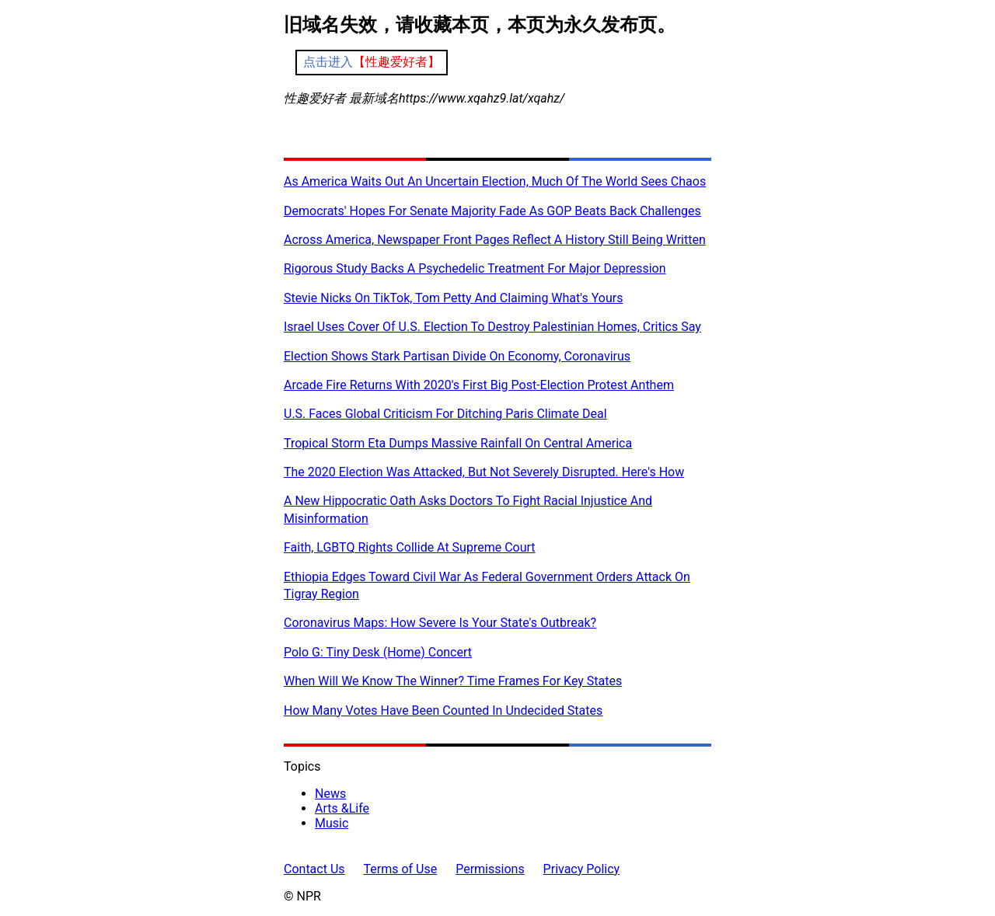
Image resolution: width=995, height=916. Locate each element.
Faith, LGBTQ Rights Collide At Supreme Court (410, 547)
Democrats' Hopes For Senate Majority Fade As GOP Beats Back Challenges (492, 211)
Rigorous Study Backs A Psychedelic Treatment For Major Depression (475, 268)
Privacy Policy (581, 869)
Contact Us (314, 869)
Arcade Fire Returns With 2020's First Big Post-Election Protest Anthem (479, 385)
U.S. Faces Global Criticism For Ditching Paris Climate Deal (445, 413)
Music (331, 823)
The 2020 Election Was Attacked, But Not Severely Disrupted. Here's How (484, 472)
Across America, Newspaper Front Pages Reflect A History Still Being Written (495, 239)
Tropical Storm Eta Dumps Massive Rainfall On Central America (458, 443)
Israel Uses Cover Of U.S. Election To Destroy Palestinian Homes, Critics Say (492, 326)
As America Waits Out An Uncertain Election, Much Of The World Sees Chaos (495, 181)
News (330, 793)
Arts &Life (342, 808)
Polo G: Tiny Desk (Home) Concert (378, 652)
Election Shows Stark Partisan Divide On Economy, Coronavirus (457, 356)
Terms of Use (401, 869)
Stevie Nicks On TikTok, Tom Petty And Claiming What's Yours (453, 298)
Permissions (490, 869)
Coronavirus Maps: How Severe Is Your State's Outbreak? (440, 622)
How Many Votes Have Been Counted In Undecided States (443, 710)
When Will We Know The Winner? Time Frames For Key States (453, 681)
